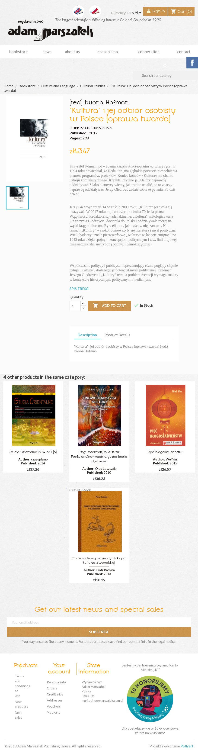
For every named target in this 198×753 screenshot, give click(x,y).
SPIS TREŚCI (79, 288)
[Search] (165, 75)
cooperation (149, 51)
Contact (184, 51)
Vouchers (54, 706)
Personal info (56, 682)
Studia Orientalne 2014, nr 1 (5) (33, 452)
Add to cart (109, 306)
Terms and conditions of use (22, 686)
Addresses (55, 700)
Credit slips (55, 694)
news (46, 51)
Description (87, 335)
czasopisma (108, 51)
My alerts (53, 712)
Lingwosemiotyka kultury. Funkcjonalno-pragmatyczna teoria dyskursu (99, 457)
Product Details (117, 335)
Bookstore (18, 51)
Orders (52, 688)
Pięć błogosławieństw (164, 452)
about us (72, 51)
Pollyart (187, 746)
